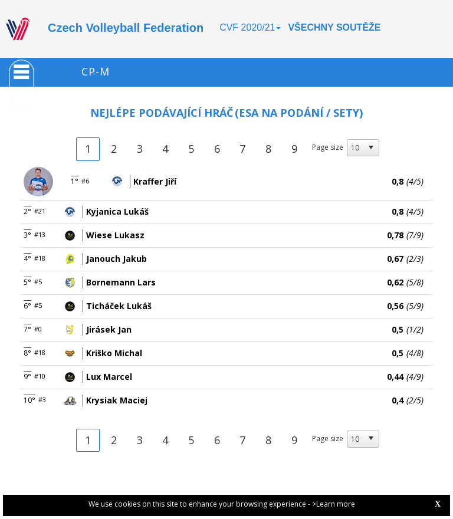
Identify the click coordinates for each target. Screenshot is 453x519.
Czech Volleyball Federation (125, 27)
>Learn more (333, 504)
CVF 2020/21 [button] (250, 27)
